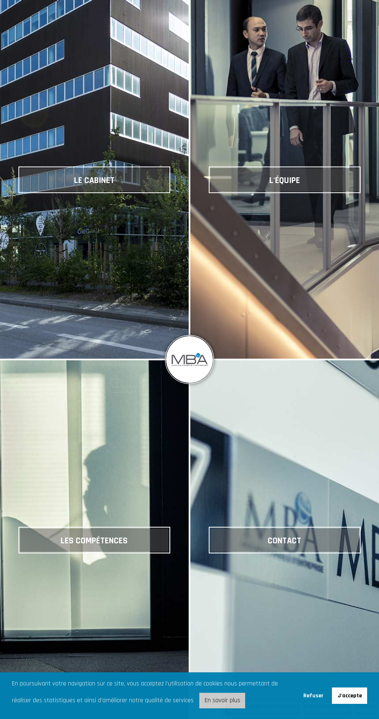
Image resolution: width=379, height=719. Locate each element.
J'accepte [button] (350, 695)
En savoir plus (222, 700)
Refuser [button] (313, 695)
